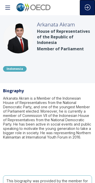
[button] (7, 7)
